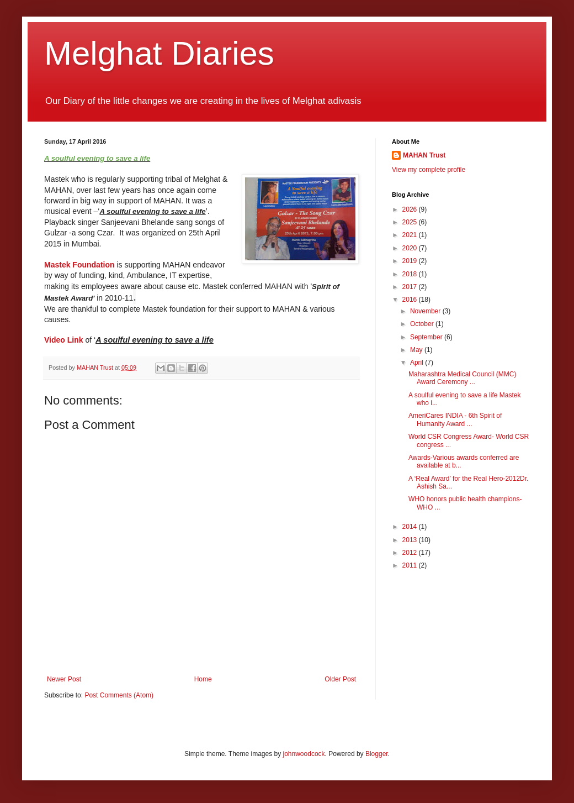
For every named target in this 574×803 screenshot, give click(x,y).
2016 (410, 299)
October (422, 324)
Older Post (340, 679)
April (417, 362)
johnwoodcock (304, 754)
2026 (410, 209)
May (417, 350)
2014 (410, 527)
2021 (410, 235)
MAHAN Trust (424, 155)
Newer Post (64, 679)
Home (203, 679)
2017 (410, 287)
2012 (410, 553)
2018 (410, 274)
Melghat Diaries (159, 53)
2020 (410, 248)
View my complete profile (428, 170)
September (427, 337)
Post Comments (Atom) (118, 695)
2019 (410, 261)
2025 (410, 222)
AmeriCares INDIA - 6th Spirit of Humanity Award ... (455, 419)
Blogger (376, 754)
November (426, 311)
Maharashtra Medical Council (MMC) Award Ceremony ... (462, 378)
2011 (410, 565)
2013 (410, 540)
